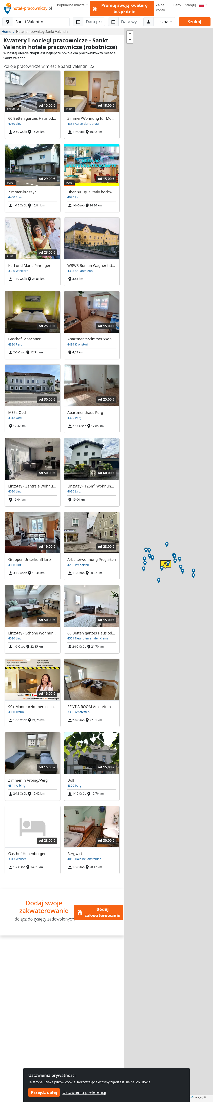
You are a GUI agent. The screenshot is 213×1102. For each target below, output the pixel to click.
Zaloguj (190, 5)
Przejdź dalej (44, 1092)
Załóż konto (160, 7)
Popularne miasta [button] (71, 5)
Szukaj (194, 22)
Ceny (177, 5)
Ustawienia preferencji (84, 1092)
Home (6, 31)
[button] (175, 561)
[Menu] (203, 5)
